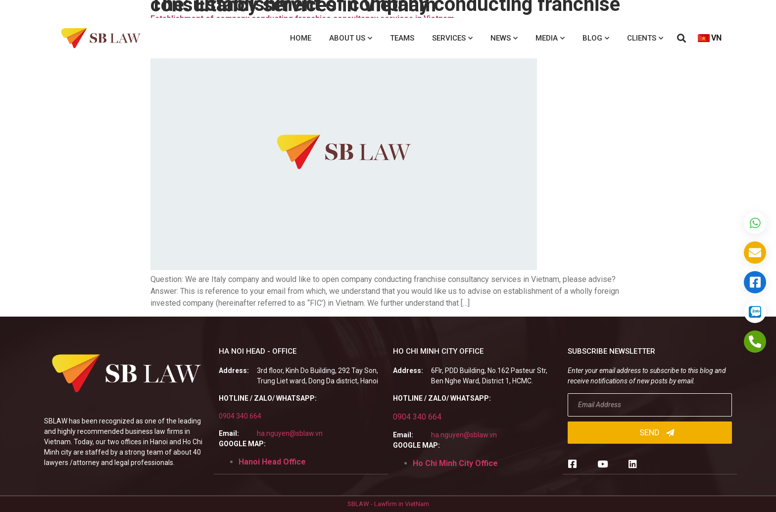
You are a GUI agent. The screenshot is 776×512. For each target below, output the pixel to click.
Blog (595, 38)
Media (550, 38)
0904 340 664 (240, 416)
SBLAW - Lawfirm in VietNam (388, 504)
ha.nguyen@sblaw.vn (290, 433)
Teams (402, 38)
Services (452, 38)
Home (300, 38)
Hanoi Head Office (272, 461)
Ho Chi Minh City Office (455, 463)
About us (350, 38)
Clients (645, 38)
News (504, 38)
